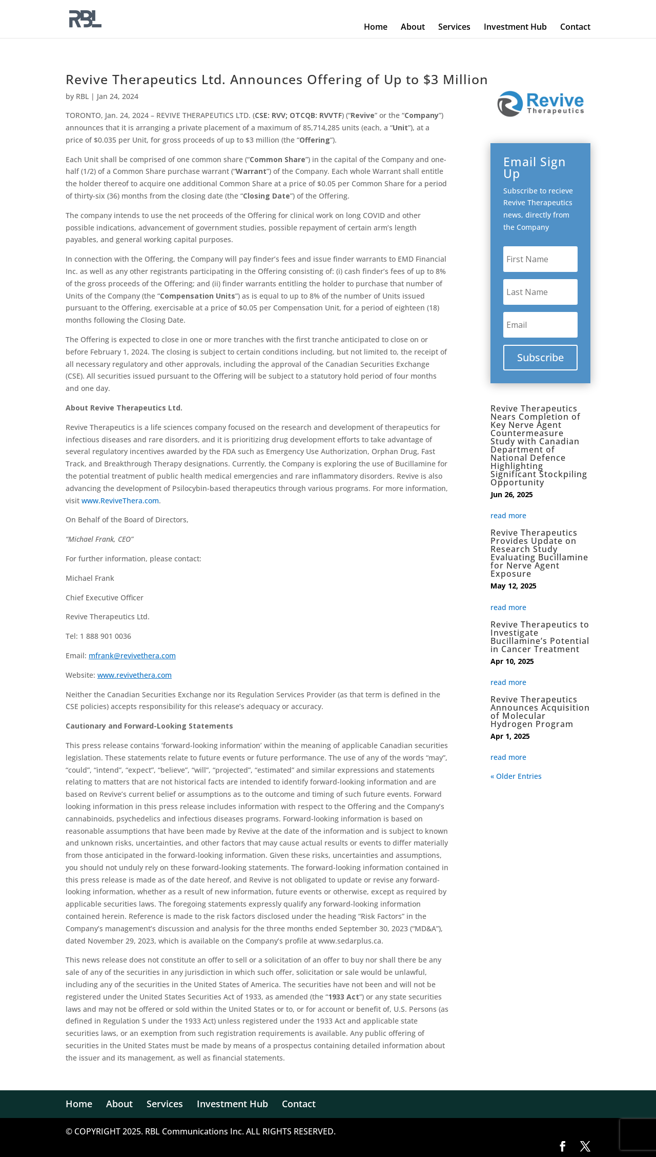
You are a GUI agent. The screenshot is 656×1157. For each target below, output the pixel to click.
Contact (575, 26)
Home (375, 26)
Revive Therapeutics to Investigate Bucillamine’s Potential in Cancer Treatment (539, 637)
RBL (82, 96)
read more (508, 513)
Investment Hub (515, 26)
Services (454, 26)
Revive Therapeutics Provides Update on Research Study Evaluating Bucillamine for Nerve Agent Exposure (539, 553)
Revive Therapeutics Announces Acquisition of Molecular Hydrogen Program (540, 712)
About (413, 26)
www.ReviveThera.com (120, 500)
